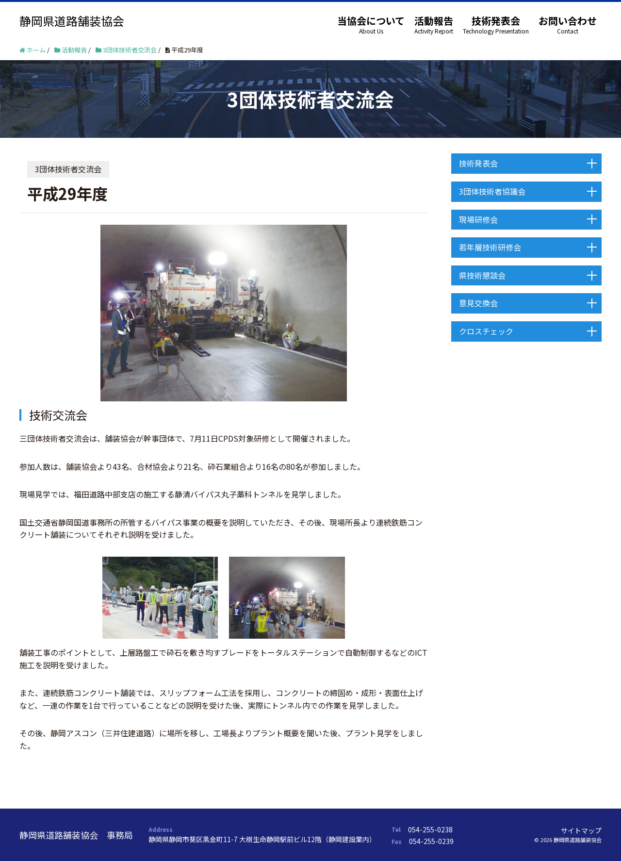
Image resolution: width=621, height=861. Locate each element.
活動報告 (433, 21)
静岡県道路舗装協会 (71, 20)
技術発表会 (496, 21)
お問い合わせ (568, 21)
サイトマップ (581, 830)
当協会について (371, 21)
